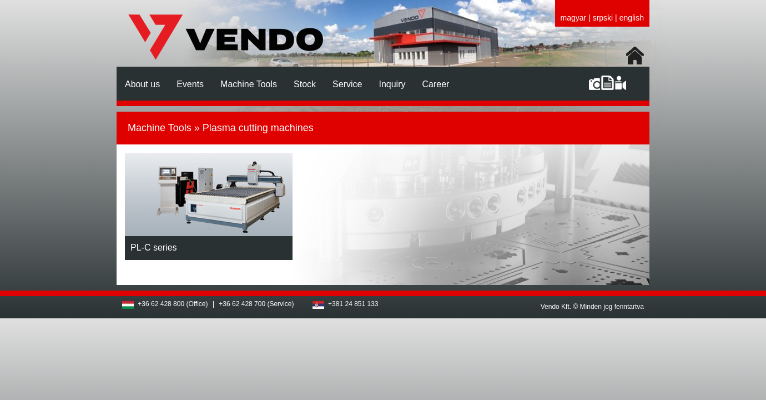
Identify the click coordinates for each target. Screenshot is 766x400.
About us (142, 84)
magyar (574, 17)
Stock (305, 84)
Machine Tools (248, 84)
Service (347, 84)
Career (435, 84)
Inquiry (392, 84)
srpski (603, 17)
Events (190, 84)
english (631, 17)
